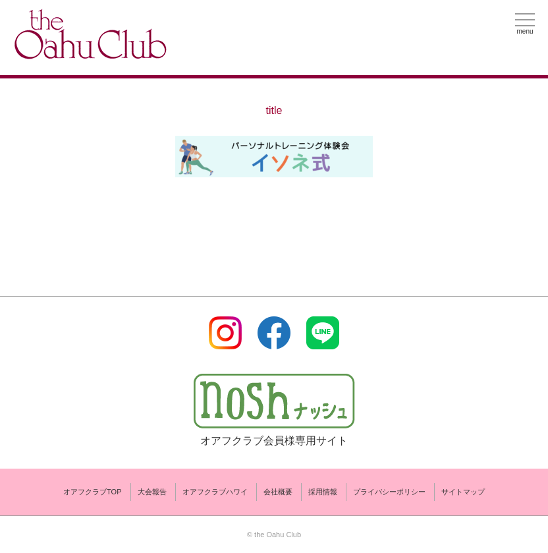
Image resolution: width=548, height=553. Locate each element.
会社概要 (277, 492)
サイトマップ (463, 492)
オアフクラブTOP (92, 492)
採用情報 (322, 492)
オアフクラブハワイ (215, 492)
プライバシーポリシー (389, 492)
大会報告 (152, 492)
